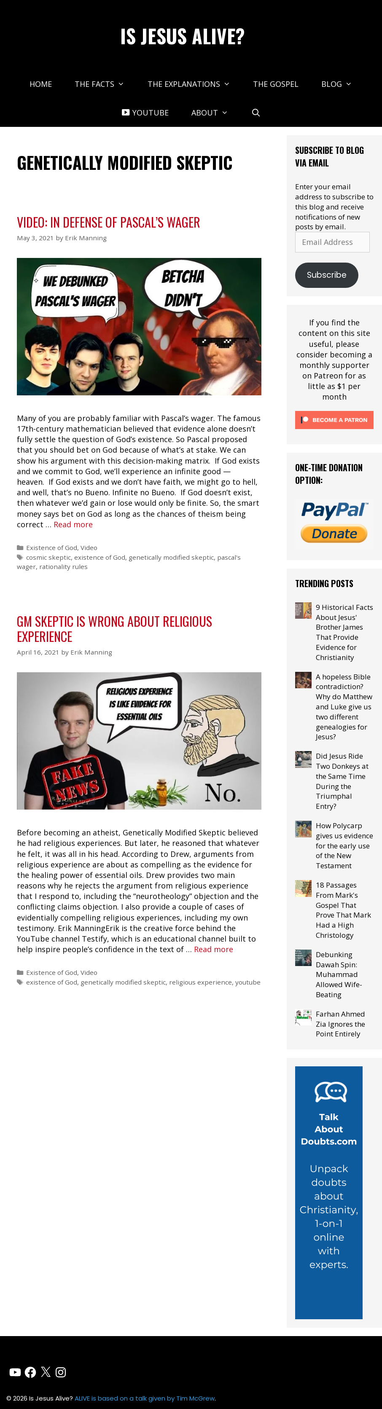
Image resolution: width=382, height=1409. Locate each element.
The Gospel (276, 84)
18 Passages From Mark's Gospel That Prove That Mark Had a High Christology (343, 910)
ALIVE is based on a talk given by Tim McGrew (145, 1398)
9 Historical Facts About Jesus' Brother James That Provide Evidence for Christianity (344, 632)
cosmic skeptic (48, 557)
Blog (342, 84)
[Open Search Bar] (256, 112)
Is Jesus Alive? (182, 35)
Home (41, 84)
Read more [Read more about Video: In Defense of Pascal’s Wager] (73, 524)
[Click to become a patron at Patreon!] (334, 430)
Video (89, 547)
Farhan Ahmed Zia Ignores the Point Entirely (340, 1024)
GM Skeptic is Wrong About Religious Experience (114, 629)
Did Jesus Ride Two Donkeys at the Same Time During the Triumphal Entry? (342, 781)
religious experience (200, 982)
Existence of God (51, 547)
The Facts (105, 84)
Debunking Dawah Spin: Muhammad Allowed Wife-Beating (339, 974)
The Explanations (195, 84)
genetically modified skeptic (171, 557)
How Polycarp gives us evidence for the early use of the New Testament (344, 845)
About (215, 112)
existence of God (99, 557)
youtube (248, 982)
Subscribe (327, 275)
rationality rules (63, 566)
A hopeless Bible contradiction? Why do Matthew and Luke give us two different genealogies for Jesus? (344, 707)
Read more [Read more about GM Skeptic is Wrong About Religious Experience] (213, 949)
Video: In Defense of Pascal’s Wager (108, 221)
